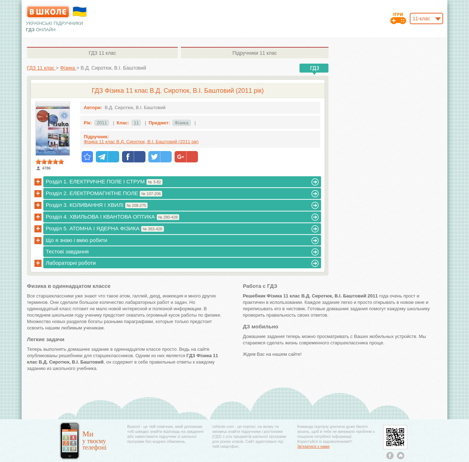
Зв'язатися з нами (313, 446)
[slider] (49, 162)
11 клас (102, 53)
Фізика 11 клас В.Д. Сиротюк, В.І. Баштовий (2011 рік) (141, 141)
